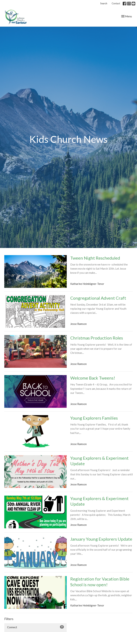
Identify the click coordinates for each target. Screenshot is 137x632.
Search (103, 3)
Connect (35, 627)
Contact (116, 3)
